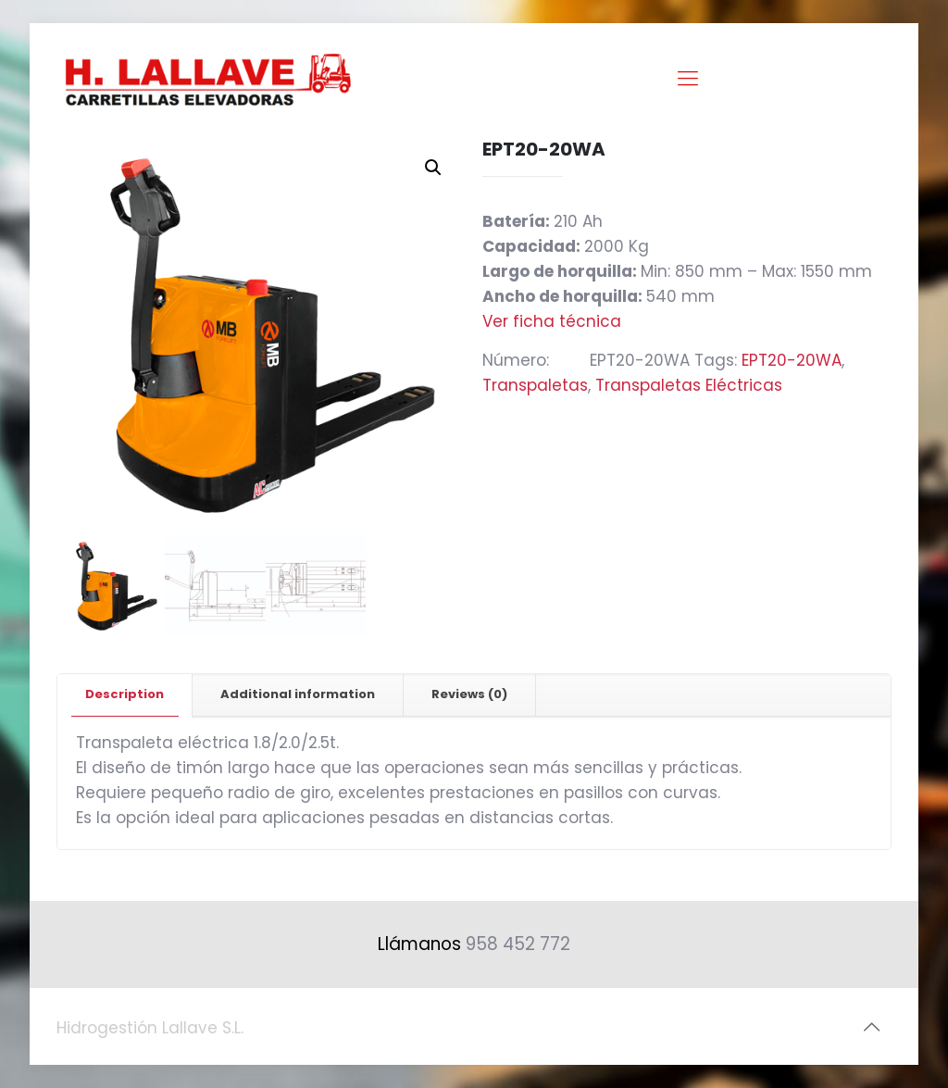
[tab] (125, 695)
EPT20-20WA (792, 360)
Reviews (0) (469, 694)
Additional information (297, 694)
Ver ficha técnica (551, 321)
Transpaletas (535, 385)
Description (124, 694)
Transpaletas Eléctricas (688, 385)
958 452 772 (518, 944)
